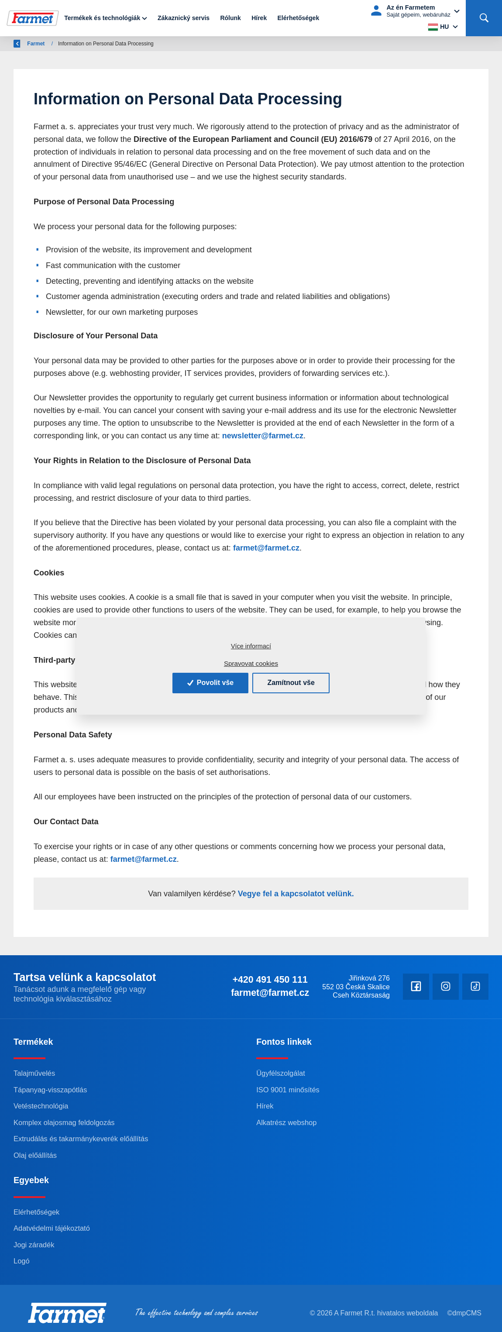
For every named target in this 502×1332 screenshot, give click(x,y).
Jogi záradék (34, 1245)
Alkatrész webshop (286, 1122)
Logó (22, 1261)
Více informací (251, 646)
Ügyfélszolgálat (280, 1073)
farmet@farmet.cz (266, 548)
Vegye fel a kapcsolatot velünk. (295, 893)
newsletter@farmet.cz (262, 435)
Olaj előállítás (35, 1155)
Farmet (62, 44)
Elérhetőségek (298, 17)
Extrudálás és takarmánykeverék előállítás (81, 1139)
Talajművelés (34, 1073)
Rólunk (230, 17)
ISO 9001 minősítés (288, 1090)
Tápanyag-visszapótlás (50, 1090)
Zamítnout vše (290, 682)
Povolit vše (210, 682)
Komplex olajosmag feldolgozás (64, 1122)
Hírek (259, 17)
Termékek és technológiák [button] (102, 17)
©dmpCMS (464, 1313)
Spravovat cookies (251, 663)
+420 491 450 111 (270, 979)
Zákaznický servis (184, 17)
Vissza (27, 44)
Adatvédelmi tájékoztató (52, 1228)
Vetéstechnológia (41, 1106)
